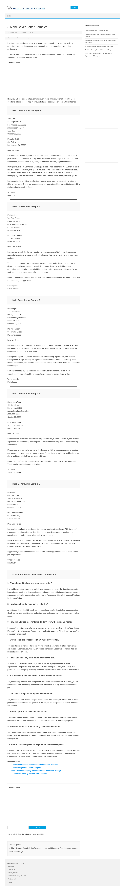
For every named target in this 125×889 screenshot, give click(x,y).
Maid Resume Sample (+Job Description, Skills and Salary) (36, 771)
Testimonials (12, 879)
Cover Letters (15, 38)
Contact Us (11, 870)
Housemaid (24, 38)
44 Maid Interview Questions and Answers (29, 774)
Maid (30, 38)
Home (9, 16)
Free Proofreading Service (17, 876)
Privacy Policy (12, 873)
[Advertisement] (43, 79)
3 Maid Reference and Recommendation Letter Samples (34, 765)
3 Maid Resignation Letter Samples (26, 768)
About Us (11, 866)
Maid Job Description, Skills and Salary (98, 50)
